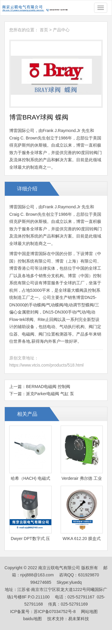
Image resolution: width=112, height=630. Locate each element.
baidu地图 (32, 618)
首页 (44, 29)
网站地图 (89, 611)
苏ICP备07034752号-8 (55, 611)
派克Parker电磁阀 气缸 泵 (50, 393)
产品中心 (61, 29)
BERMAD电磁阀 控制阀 (48, 386)
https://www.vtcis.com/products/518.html (46, 365)
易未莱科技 (78, 618)
